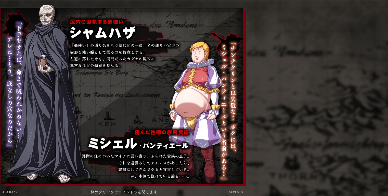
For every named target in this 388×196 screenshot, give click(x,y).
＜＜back (9, 192)
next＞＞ (236, 192)
